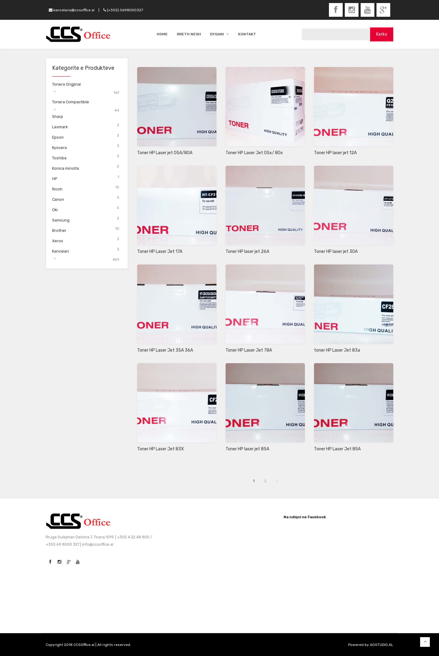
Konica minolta (65, 168)
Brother (59, 230)
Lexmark (60, 127)
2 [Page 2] (265, 481)
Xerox (57, 241)
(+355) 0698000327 (123, 10)
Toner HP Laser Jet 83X (160, 449)
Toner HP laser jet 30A (336, 251)
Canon (58, 199)
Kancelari (60, 251)
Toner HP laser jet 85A (247, 449)
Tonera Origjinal (66, 84)
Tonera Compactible (70, 102)
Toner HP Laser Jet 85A (337, 449)
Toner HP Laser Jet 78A (249, 350)
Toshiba (59, 158)
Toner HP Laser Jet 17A (159, 251)
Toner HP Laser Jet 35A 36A (165, 350)
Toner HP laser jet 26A (247, 251)
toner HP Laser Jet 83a (337, 350)
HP (54, 178)
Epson (58, 137)
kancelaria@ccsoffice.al (72, 10)
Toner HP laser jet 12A (335, 152)
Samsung (61, 220)
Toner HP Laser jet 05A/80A (164, 152)
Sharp (57, 116)
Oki (55, 209)
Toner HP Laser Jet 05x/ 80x (254, 152)
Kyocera (59, 147)
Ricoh (57, 189)
